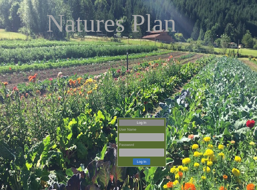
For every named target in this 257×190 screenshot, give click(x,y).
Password (126, 145)
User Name (128, 129)
